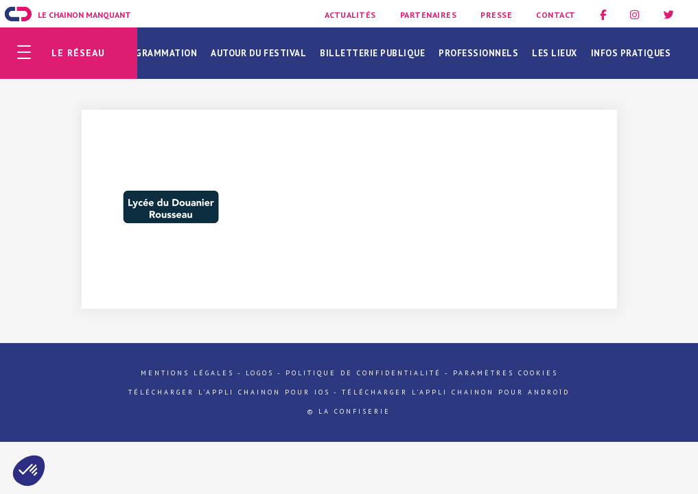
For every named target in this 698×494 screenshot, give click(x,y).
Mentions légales (187, 372)
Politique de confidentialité (363, 372)
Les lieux (554, 53)
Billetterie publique (372, 53)
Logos (260, 372)
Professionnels (478, 53)
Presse (496, 15)
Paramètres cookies (505, 372)
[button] (28, 470)
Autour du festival (258, 53)
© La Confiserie (349, 411)
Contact (556, 15)
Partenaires (428, 15)
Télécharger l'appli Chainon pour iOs (229, 392)
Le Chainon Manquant (84, 15)
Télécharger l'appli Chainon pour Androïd (456, 392)
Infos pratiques (631, 53)
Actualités (350, 15)
